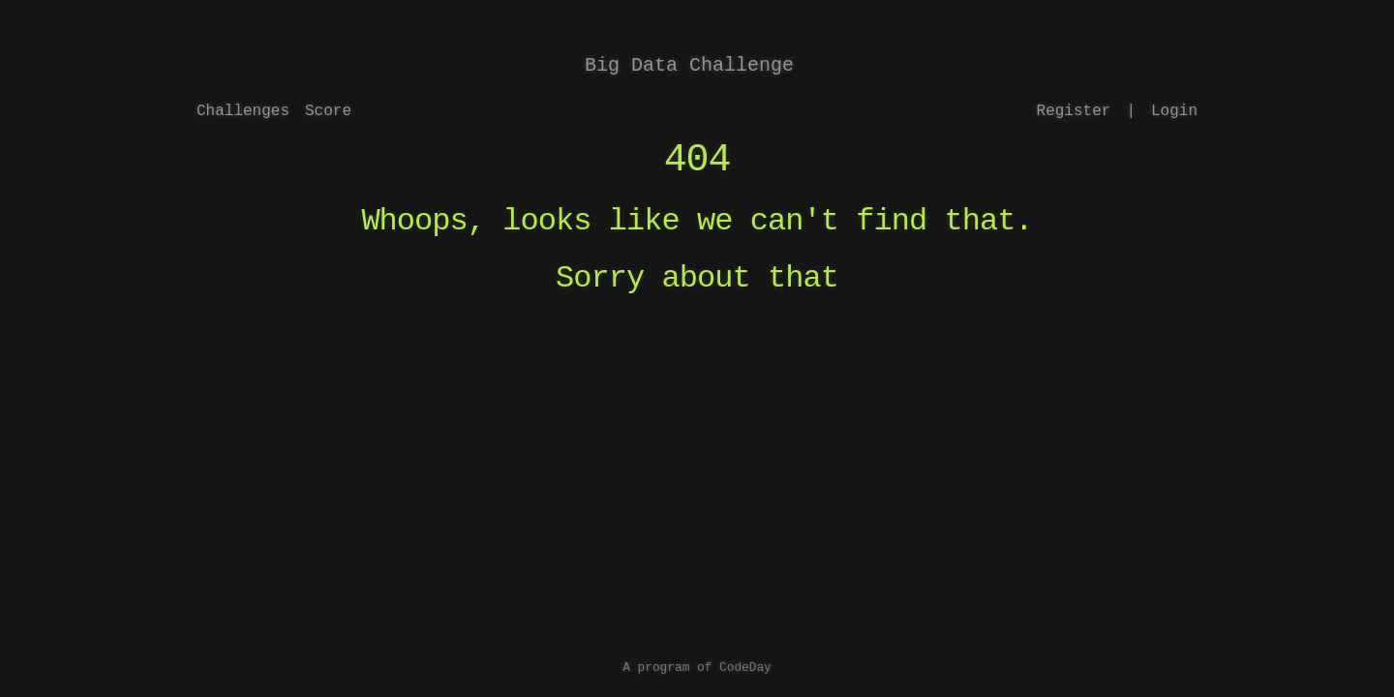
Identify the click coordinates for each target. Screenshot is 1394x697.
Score (328, 111)
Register (1074, 111)
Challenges (243, 111)
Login (1174, 111)
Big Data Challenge (689, 65)
